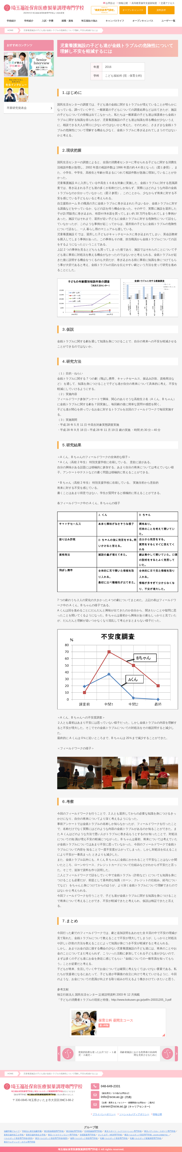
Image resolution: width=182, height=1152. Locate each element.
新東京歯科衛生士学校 (36, 1135)
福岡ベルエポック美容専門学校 (84, 1138)
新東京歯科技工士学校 (13, 1135)
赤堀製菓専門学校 (87, 1135)
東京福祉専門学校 (74, 1131)
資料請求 (161, 10)
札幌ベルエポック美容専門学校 (113, 1138)
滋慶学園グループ (12, 1131)
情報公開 (122, 3)
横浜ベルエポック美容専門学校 (146, 1135)
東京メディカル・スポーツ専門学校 (159, 1131)
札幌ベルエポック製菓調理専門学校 (145, 1138)
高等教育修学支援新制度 (143, 3)
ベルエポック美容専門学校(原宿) (18, 1138)
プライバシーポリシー (104, 1114)
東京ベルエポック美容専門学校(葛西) (51, 1138)
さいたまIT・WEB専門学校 (110, 1135)
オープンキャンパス (132, 10)
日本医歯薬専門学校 (93, 1131)
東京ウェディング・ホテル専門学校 (19, 1142)
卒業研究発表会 (17, 107)
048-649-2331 (105, 1086)
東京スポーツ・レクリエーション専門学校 (123, 1131)
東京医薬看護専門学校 (54, 1131)
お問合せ (109, 3)
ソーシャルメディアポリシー (134, 1114)
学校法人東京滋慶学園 (32, 1131)
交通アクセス (167, 3)
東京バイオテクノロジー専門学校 (62, 1135)
